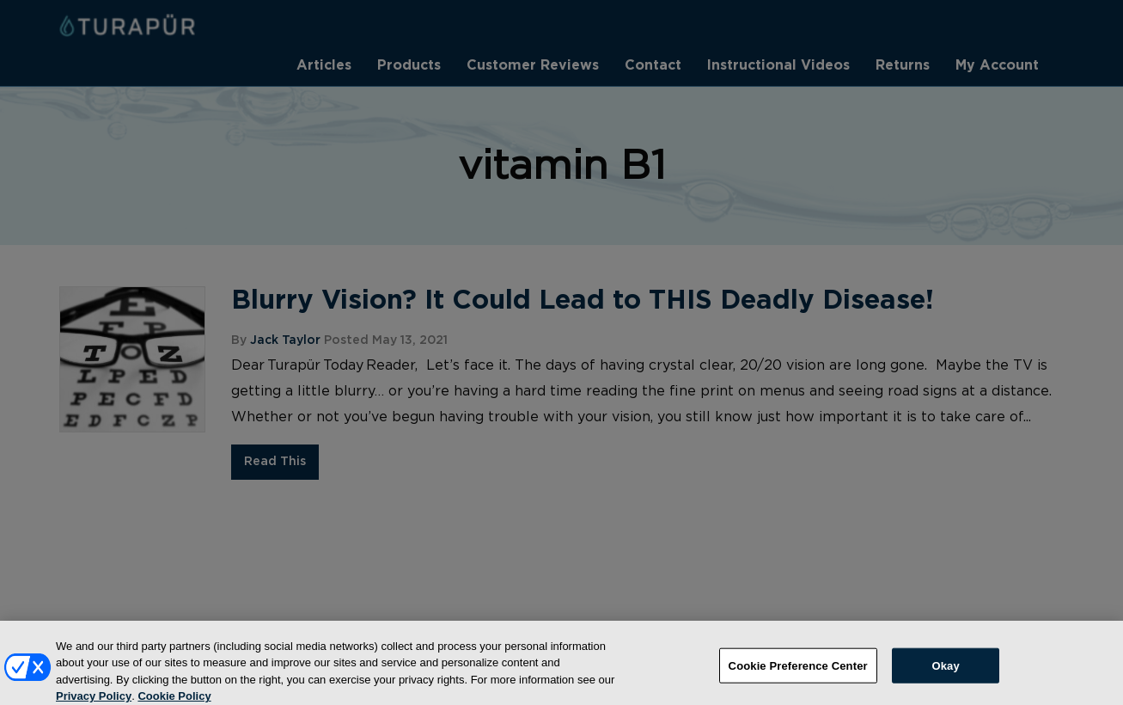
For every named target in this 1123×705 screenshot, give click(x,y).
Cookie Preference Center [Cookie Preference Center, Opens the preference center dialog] (798, 671)
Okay (945, 671)
